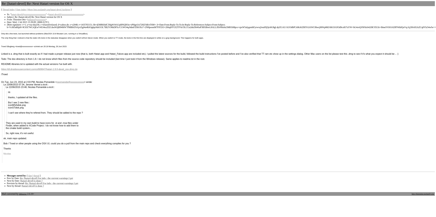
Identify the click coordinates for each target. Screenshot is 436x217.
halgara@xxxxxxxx (36, 19)
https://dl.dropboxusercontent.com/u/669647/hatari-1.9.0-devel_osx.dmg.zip (39, 69)
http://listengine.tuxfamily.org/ (423, 194)
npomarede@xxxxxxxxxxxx (70, 82)
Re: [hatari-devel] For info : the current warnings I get (46, 178)
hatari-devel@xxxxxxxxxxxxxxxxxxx (28, 14)
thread (36, 175)
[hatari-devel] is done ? (31, 181)
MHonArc (23, 194)
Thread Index (8, 9)
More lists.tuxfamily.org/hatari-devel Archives (49, 9)
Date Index (21, 9)
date (30, 175)
